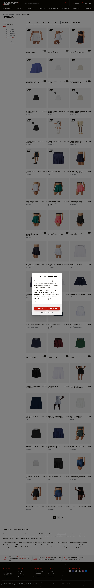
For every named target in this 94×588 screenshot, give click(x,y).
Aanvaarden (53, 308)
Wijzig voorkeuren (47, 312)
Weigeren (40, 308)
